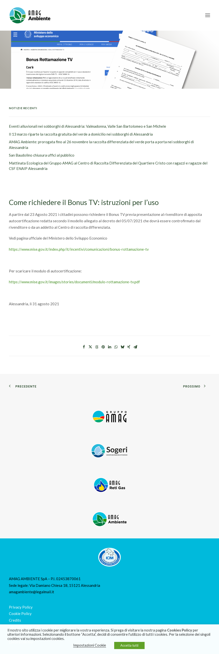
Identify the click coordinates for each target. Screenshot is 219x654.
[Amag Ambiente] (29, 15)
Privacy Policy (21, 607)
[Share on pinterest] (103, 347)
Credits (15, 620)
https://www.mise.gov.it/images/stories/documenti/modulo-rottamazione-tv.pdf (74, 282)
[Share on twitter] (90, 347)
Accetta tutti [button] (129, 645)
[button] (207, 15)
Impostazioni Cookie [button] (89, 645)
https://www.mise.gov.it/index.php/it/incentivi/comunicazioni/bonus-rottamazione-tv (79, 249)
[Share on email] (135, 347)
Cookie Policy (20, 613)
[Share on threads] (97, 347)
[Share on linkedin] (109, 347)
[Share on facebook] (84, 347)
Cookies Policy (179, 630)
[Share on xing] (129, 347)
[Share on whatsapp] (116, 347)
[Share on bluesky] (122, 347)
